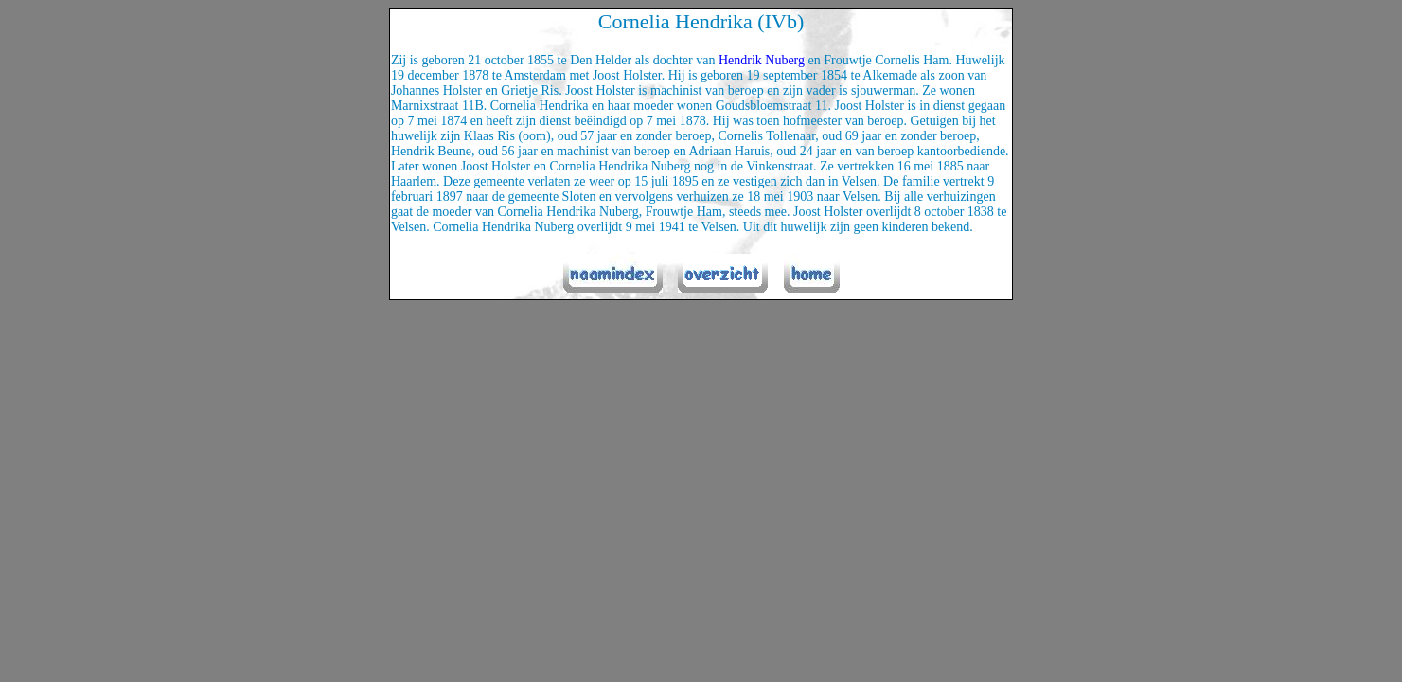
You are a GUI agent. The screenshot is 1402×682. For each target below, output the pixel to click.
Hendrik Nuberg (762, 60)
